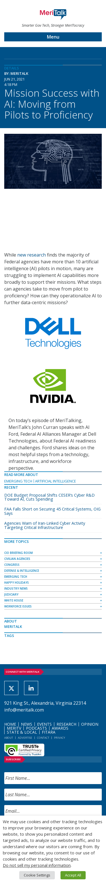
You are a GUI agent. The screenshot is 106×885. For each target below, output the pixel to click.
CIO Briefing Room (18, 553)
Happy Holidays (16, 583)
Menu (53, 37)
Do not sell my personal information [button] (37, 865)
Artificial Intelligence (55, 481)
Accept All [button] (73, 875)
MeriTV (14, 728)
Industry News (16, 588)
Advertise (25, 738)
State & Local (22, 732)
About (8, 738)
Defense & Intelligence (21, 571)
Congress (12, 565)
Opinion (89, 724)
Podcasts (36, 728)
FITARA (48, 732)
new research (31, 255)
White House (13, 600)
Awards (60, 728)
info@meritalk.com (24, 710)
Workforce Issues (18, 606)
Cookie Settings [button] (37, 875)
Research (66, 724)
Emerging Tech (18, 481)
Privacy (59, 738)
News (26, 724)
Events (44, 724)
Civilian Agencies (17, 559)
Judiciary (11, 594)
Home (10, 724)
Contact (43, 738)
